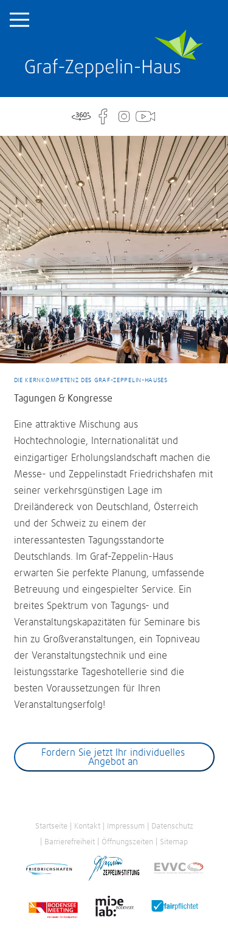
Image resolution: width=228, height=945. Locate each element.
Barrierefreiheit (69, 842)
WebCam (145, 116)
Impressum (126, 826)
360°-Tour (81, 116)
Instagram (124, 116)
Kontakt (87, 826)
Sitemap (174, 842)
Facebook (102, 116)
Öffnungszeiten (127, 842)
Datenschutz (172, 826)
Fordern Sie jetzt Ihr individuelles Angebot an (113, 757)
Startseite (114, 53)
